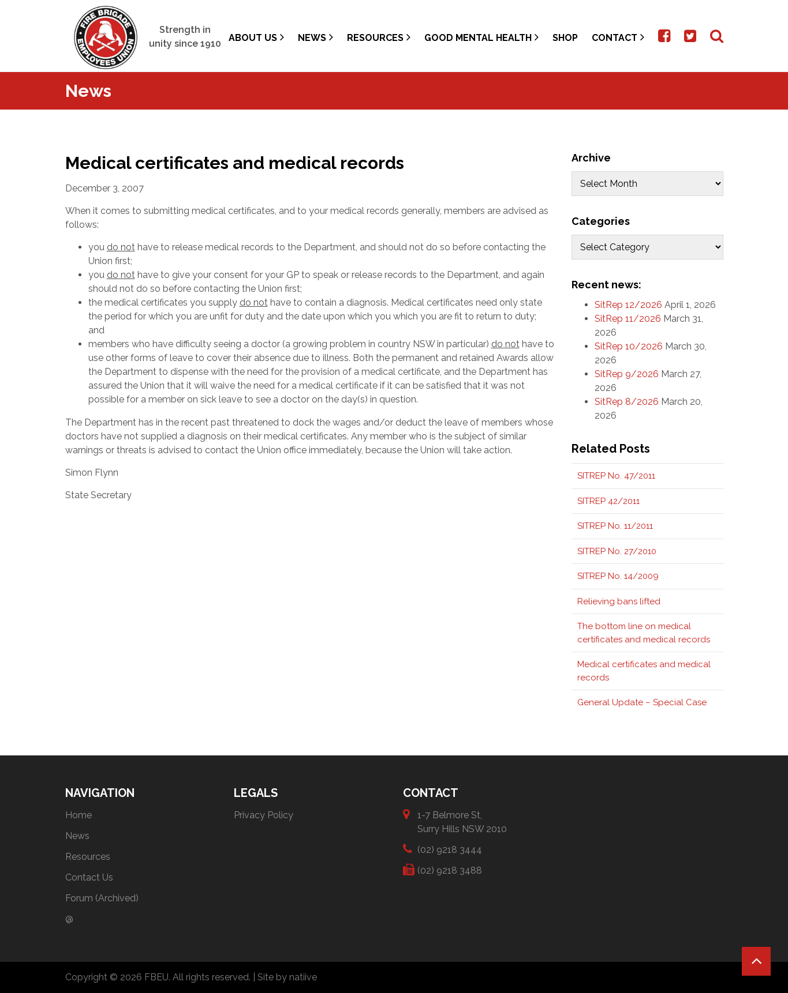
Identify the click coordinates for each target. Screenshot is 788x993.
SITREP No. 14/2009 (618, 576)
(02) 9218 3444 (449, 849)
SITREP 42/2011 (608, 501)
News (315, 37)
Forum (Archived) (102, 898)
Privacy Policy (263, 815)
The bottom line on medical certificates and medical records (643, 633)
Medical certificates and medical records (644, 671)
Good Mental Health (481, 37)
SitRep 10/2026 (629, 346)
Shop (565, 37)
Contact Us (89, 877)
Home (78, 815)
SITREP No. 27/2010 (616, 551)
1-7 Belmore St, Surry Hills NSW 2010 (462, 821)
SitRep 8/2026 (627, 401)
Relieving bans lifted (618, 601)
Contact (618, 37)
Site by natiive (287, 977)
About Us (256, 37)
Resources (378, 37)
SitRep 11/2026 (628, 318)
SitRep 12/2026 (628, 304)
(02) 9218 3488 (449, 870)
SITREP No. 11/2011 (615, 526)
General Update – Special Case (642, 702)
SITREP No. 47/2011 (616, 476)
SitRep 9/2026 (627, 373)
